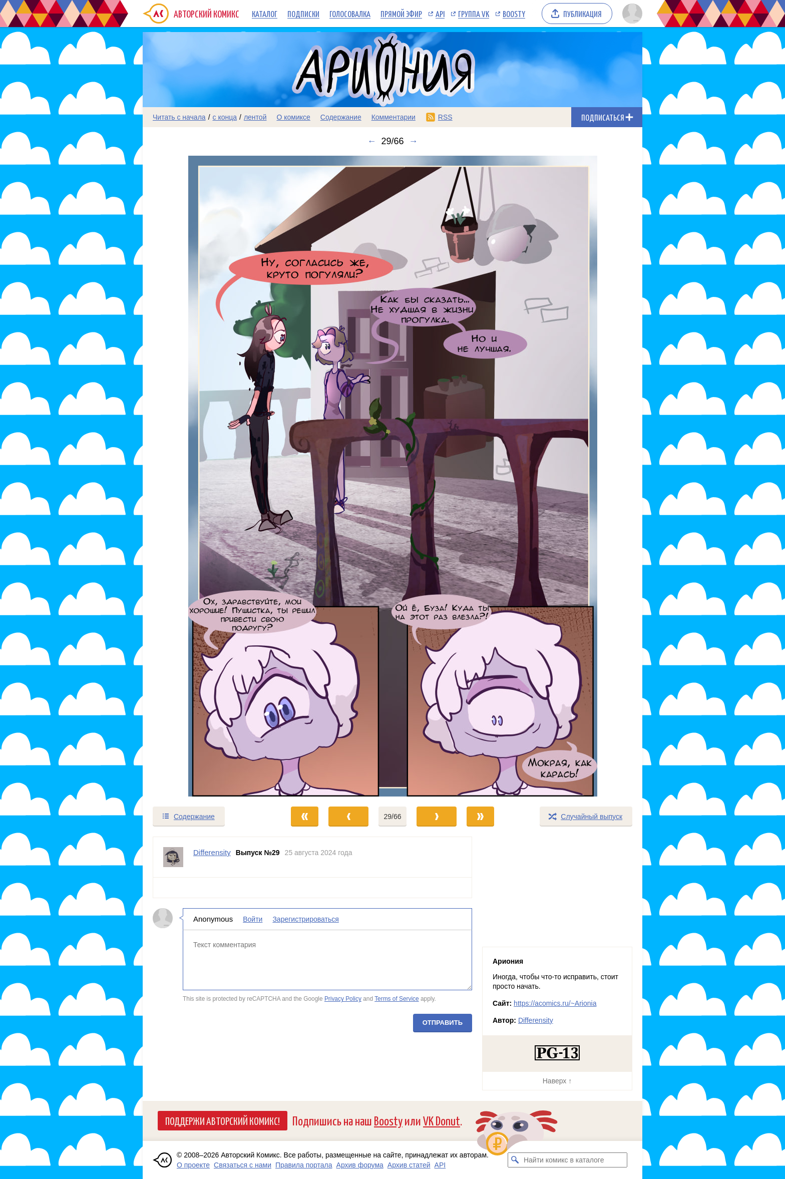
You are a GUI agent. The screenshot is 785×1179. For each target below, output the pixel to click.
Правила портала (303, 1165)
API (440, 13)
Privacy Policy (342, 998)
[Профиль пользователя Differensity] (173, 857)
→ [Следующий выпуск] (413, 141)
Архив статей (409, 1165)
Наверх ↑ (557, 1081)
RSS (445, 117)
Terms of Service (396, 998)
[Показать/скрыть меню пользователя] (630, 13)
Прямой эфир (401, 13)
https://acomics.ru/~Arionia (555, 1003)
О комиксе (293, 117)
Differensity (535, 1020)
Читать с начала (179, 117)
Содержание (340, 117)
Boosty (514, 13)
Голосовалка (349, 13)
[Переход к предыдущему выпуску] (205, 476)
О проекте (193, 1165)
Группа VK (473, 13)
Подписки (303, 13)
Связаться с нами (242, 1165)
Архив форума (359, 1165)
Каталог (264, 13)
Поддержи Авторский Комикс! (222, 1120)
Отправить (443, 1022)
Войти (252, 919)
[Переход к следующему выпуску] (392, 476)
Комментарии (393, 117)
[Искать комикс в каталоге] (515, 1160)
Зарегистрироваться (305, 919)
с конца (225, 117)
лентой (255, 117)
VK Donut (441, 1120)
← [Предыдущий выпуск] (371, 141)
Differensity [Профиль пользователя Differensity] (212, 852)
